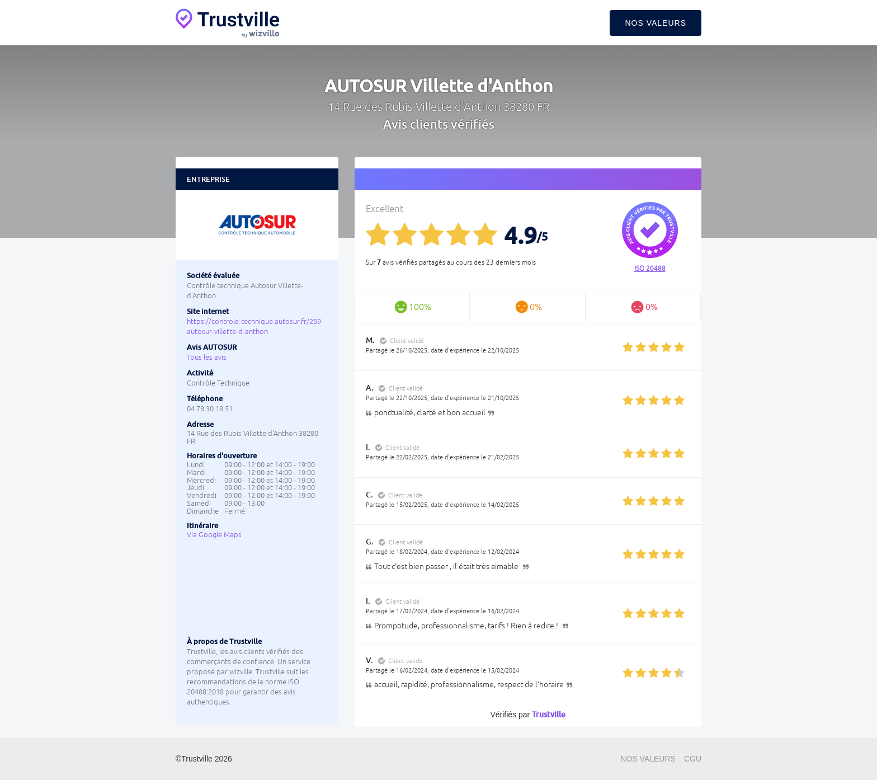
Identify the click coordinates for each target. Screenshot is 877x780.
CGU (692, 758)
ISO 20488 (650, 268)
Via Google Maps (214, 534)
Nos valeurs (655, 22)
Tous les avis (207, 357)
